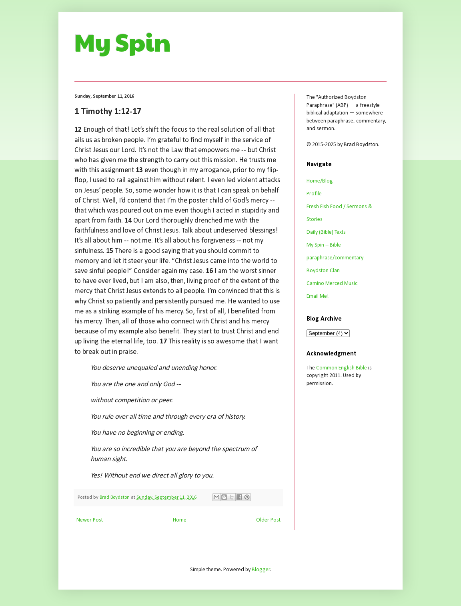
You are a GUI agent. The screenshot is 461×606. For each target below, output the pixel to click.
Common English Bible (341, 368)
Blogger (261, 570)
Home (179, 520)
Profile (314, 194)
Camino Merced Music (332, 284)
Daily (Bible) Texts (326, 232)
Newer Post (89, 520)
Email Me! (318, 296)
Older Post (268, 520)
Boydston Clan (323, 271)
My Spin (122, 41)
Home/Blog (320, 181)
